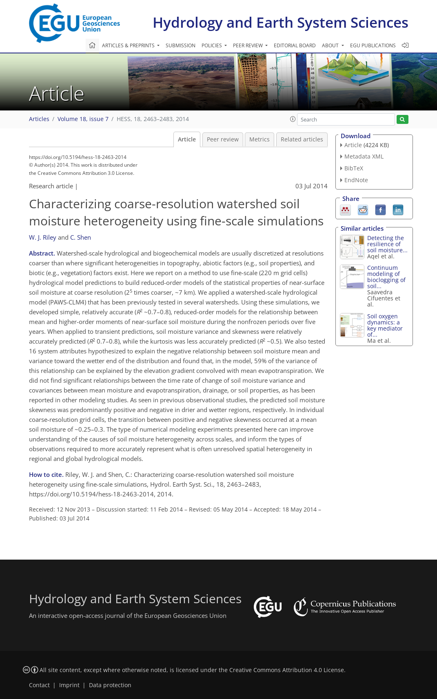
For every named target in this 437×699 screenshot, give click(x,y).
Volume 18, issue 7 (83, 119)
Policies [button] (212, 45)
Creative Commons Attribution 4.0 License (286, 670)
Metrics (259, 139)
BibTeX (353, 168)
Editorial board (295, 45)
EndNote (356, 180)
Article (187, 139)
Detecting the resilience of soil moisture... (387, 244)
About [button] (331, 45)
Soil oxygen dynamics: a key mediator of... (385, 325)
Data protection (110, 685)
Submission (180, 45)
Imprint (69, 685)
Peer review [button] (248, 45)
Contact (39, 685)
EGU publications (373, 45)
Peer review (223, 139)
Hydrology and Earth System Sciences (280, 22)
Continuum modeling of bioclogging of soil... (386, 277)
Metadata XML (364, 156)
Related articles (302, 139)
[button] (293, 119)
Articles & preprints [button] (129, 45)
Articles (39, 119)
